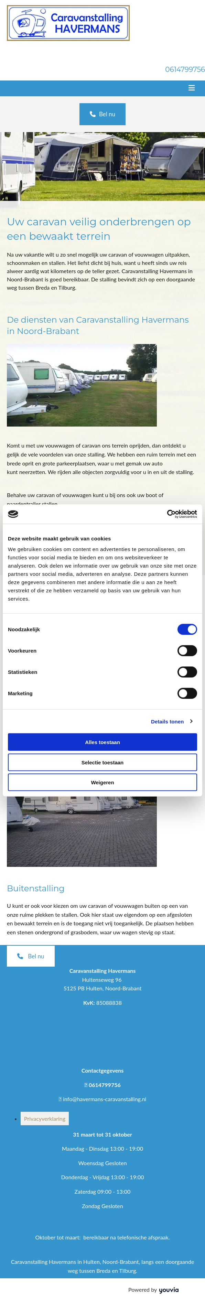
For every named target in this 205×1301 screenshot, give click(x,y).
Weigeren (102, 782)
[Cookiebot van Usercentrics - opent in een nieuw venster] (167, 514)
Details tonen (167, 721)
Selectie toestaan (103, 762)
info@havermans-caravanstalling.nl (104, 1099)
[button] (102, 114)
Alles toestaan (102, 742)
